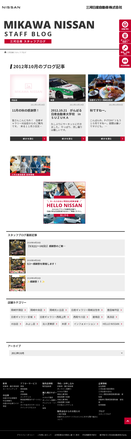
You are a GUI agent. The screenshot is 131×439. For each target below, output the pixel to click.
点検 (22, 391)
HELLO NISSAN (111, 324)
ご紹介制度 (61, 414)
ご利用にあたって (44, 435)
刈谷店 (14, 324)
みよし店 (30, 324)
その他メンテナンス (65, 405)
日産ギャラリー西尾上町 (53, 317)
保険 (44, 408)
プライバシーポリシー (26, 435)
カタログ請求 (47, 397)
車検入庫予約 (62, 394)
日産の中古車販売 (10, 398)
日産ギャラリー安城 (21, 317)
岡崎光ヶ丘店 (57, 310)
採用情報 (102, 405)
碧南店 (96, 317)
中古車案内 (7, 400)
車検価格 (23, 389)
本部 (64, 324)
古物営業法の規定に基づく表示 (67, 435)
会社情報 (102, 386)
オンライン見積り (49, 400)
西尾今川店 (79, 317)
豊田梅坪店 (113, 310)
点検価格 (23, 394)
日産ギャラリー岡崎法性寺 (85, 310)
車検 (22, 386)
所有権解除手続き (89, 435)
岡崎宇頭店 (17, 310)
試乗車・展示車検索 (11, 386)
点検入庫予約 (62, 399)
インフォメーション (84, 324)
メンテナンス (25, 397)
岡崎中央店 (36, 310)
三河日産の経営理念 (106, 389)
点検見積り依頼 (63, 402)
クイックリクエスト (28, 407)
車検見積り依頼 (63, 397)
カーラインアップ (10, 389)
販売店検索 (46, 386)
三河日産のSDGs (105, 391)
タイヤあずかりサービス (30, 405)
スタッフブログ (104, 414)
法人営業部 (48, 324)
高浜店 (110, 317)
